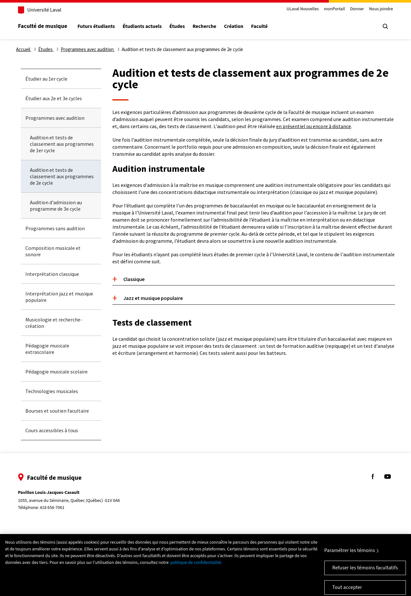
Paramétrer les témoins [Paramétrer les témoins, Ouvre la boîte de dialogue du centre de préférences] (349, 553)
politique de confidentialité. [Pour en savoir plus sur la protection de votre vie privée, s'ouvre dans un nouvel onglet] (196, 566)
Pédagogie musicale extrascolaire (47, 348)
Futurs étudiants (96, 26)
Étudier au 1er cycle (46, 78)
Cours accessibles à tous (51, 430)
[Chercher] (385, 26)
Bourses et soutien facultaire (57, 411)
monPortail (334, 9)
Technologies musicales (51, 391)
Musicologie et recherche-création (53, 322)
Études (177, 26)
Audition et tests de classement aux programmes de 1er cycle (62, 143)
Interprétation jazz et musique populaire (59, 296)
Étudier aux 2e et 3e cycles (53, 98)
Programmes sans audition (55, 228)
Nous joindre (381, 9)
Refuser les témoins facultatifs (365, 570)
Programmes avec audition (54, 118)
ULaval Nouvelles (303, 9)
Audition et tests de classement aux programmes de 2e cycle (62, 176)
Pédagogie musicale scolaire (56, 371)
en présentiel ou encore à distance (313, 126)
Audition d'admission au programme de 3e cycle (56, 205)
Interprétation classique (52, 274)
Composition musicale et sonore (53, 251)
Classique (133, 279)
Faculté (259, 26)
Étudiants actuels (142, 26)
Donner (357, 9)
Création (233, 26)
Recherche (204, 26)
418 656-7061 (52, 507)
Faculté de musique (42, 26)
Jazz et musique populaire (153, 298)
